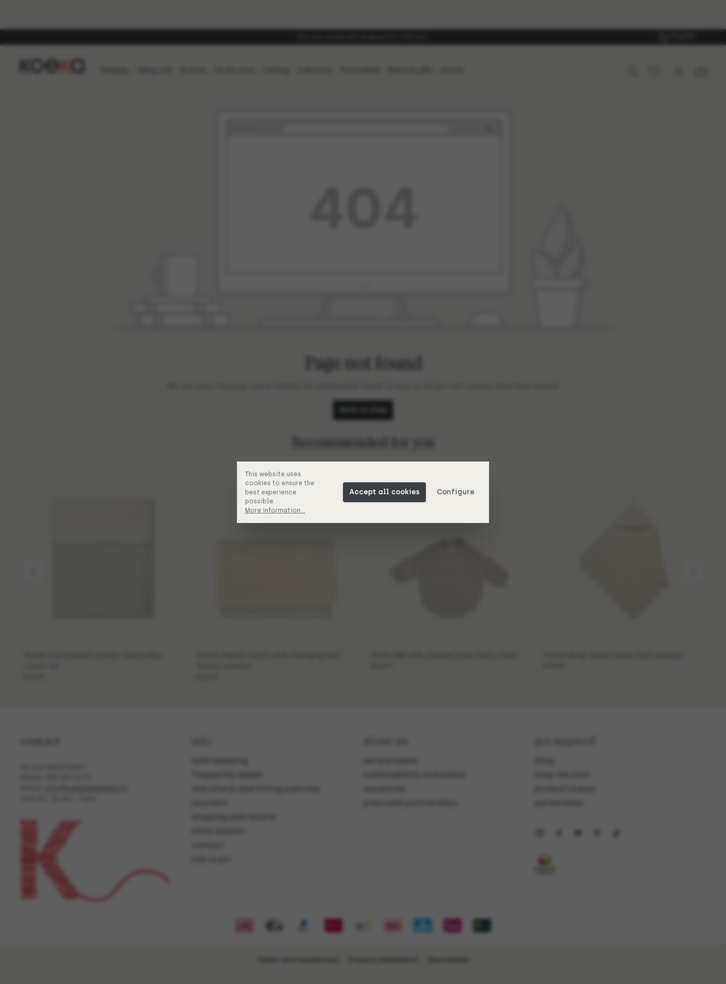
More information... (275, 510)
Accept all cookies (384, 492)
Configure (455, 492)
